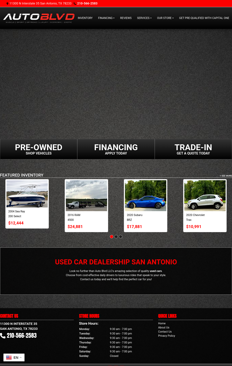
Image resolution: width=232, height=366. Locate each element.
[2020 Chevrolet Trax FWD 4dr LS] (204, 195)
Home (162, 323)
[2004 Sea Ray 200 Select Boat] (27, 193)
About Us (163, 327)
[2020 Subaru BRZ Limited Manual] (145, 195)
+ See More (226, 175)
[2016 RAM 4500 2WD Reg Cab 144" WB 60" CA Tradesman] (86, 195)
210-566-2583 (87, 3)
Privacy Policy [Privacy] (166, 335)
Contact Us (165, 331)
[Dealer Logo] (39, 18)
